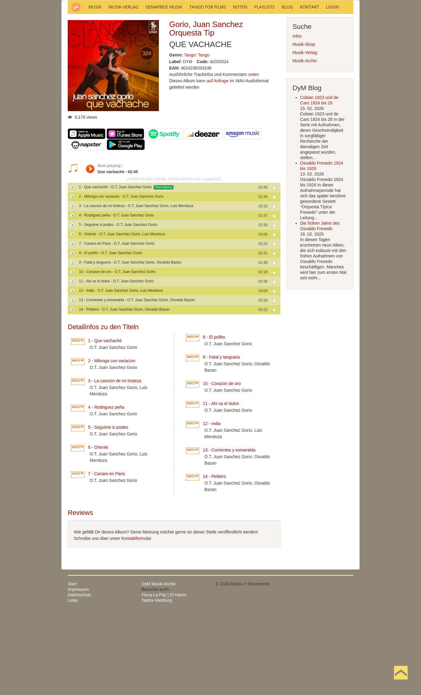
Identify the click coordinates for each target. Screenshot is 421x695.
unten (253, 156)
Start (72, 665)
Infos (297, 118)
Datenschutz (79, 676)
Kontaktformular (136, 620)
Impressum (78, 671)
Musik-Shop (304, 126)
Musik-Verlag (305, 134)
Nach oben (400, 682)
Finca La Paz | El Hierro (164, 676)
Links (73, 682)
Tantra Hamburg (157, 682)
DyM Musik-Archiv (159, 665)
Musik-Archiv (305, 142)
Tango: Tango (197, 137)
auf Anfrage (218, 162)
